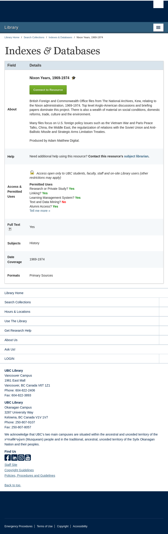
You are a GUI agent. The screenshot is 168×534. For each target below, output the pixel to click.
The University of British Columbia (60, 9)
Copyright (62, 526)
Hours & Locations (17, 311)
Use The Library (16, 321)
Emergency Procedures (18, 526)
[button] (23, 485)
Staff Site (11, 465)
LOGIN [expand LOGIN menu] (9, 358)
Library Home (12, 37)
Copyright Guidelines (19, 470)
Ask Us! (10, 349)
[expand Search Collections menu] (163, 302)
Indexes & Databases (60, 37)
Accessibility (80, 526)
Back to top (15, 485)
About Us (11, 340)
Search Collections (34, 37)
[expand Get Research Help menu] (163, 330)
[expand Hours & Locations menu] (163, 311)
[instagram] (21, 458)
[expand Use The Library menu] (163, 321)
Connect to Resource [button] (48, 90)
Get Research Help (18, 330)
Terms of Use (45, 526)
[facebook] (8, 458)
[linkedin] (14, 458)
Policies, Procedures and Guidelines (30, 475)
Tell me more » (40, 210)
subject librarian (136, 156)
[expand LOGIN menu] (163, 358)
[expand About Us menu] (163, 340)
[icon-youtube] (28, 458)
